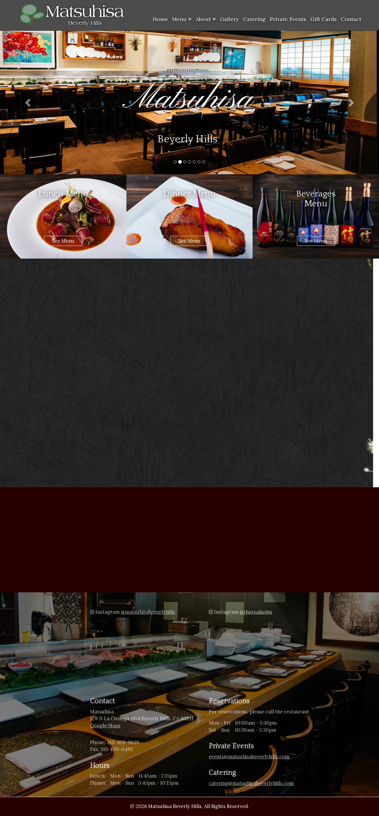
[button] (28, 102)
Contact (351, 19)
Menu (182, 19)
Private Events (288, 19)
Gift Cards (323, 19)
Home (160, 19)
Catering (254, 19)
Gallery (229, 19)
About (206, 19)
